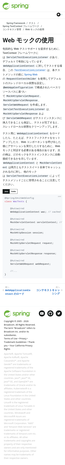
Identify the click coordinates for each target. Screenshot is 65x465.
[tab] (6, 191)
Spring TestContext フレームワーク (21, 26)
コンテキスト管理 (12, 29)
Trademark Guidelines (15, 342)
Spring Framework (15, 23)
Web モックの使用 (34, 29)
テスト (32, 23)
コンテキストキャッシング (48, 292)
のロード (17, 292)
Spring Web (30, 74)
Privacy (22, 338)
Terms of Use (10, 338)
